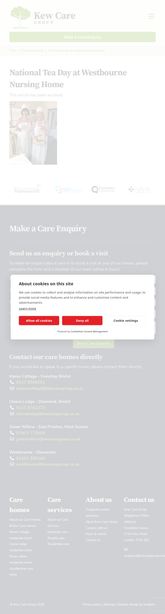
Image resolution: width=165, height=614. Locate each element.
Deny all (82, 320)
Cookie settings (125, 320)
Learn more (27, 308)
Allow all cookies (39, 320)
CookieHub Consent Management (89, 331)
